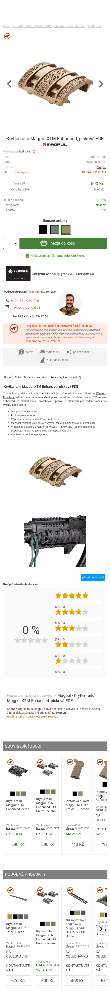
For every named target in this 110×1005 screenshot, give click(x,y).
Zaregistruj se (40, 274)
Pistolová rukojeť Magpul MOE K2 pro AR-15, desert (77, 805)
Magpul (101, 167)
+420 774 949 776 (25, 300)
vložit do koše (57, 243)
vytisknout (49, 352)
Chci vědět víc (85, 274)
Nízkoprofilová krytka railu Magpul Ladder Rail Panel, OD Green (76, 928)
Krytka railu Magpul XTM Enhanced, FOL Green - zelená (46, 805)
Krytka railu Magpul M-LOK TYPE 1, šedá (16, 928)
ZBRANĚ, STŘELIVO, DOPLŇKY (32, 26)
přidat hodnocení (93, 577)
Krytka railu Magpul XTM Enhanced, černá (17, 805)
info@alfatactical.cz (25, 307)
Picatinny (9, 397)
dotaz (25, 352)
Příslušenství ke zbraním (69, 26)
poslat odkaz (78, 352)
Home (6, 26)
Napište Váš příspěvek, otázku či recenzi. (32, 716)
